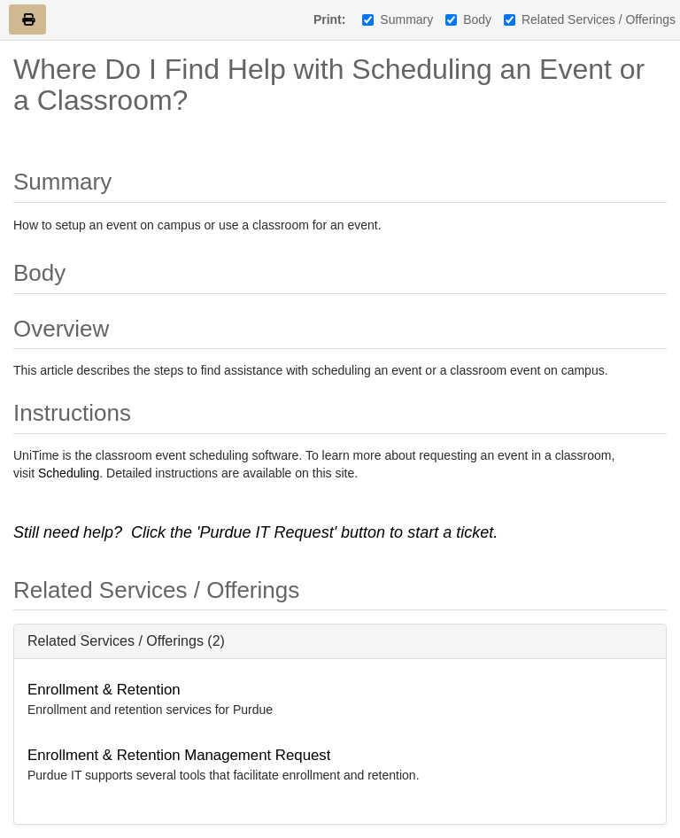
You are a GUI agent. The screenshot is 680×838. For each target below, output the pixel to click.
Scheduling (68, 473)
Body (468, 19)
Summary (397, 19)
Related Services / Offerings (590, 19)
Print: (329, 19)
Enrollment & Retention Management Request (178, 755)
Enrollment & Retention (104, 689)
